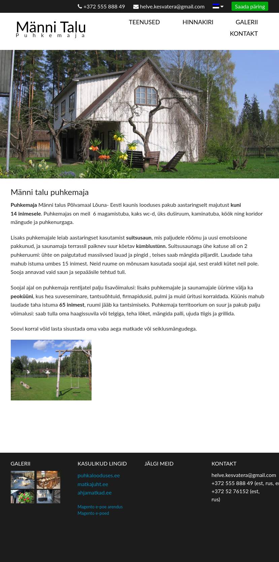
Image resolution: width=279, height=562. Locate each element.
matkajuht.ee (93, 484)
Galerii (247, 22)
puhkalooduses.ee (99, 475)
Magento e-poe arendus (100, 506)
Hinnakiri (197, 22)
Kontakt (244, 33)
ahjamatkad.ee (95, 492)
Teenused (144, 22)
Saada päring (250, 6)
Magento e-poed (93, 513)
